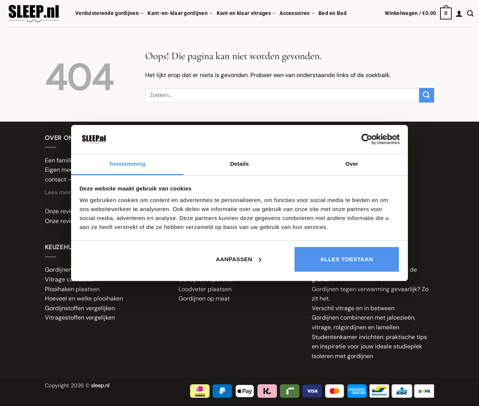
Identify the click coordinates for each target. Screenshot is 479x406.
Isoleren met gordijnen (342, 356)
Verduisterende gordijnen (109, 13)
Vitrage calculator (69, 279)
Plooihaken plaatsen (72, 289)
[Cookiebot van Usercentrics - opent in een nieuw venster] (367, 139)
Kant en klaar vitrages (246, 13)
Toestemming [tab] (127, 164)
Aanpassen (238, 259)
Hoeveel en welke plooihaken (84, 298)
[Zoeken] (470, 13)
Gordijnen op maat (204, 298)
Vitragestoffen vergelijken (80, 317)
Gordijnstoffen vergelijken (80, 308)
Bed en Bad (332, 13)
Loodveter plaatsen (205, 289)
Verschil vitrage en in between (353, 308)
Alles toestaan (346, 259)
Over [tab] (352, 164)
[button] (418, 13)
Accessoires (297, 13)
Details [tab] (239, 164)
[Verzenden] (426, 95)
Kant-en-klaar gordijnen (180, 13)
